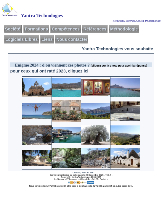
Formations (36, 29)
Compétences (66, 29)
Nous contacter (71, 39)
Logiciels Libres (21, 39)
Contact (76, 173)
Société (12, 29)
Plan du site (88, 173)
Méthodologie (124, 29)
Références (95, 29)
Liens (47, 39)
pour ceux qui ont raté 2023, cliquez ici (49, 71)
